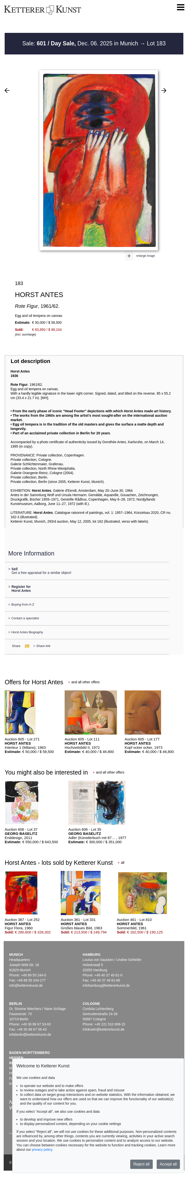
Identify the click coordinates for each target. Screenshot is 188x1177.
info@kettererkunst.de (26, 985)
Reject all (141, 1164)
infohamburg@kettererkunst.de (105, 985)
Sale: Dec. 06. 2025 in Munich (81, 43)
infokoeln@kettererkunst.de (103, 1029)
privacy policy (42, 1149)
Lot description (30, 361)
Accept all (168, 1164)
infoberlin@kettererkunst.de (30, 1034)
